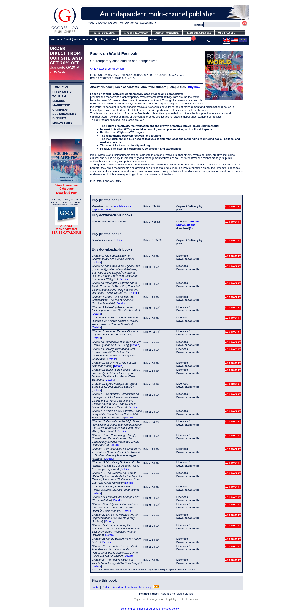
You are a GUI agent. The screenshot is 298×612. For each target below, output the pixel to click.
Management (63, 122)
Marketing (61, 105)
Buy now (194, 87)
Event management (152, 599)
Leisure (58, 101)
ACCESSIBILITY (148, 23)
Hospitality (62, 92)
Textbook (183, 599)
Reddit (106, 587)
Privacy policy (170, 608)
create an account (84, 39)
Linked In (117, 587)
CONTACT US (131, 23)
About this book (101, 87)
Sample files (177, 87)
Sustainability (64, 114)
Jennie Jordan (116, 68)
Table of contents (127, 87)
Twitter (95, 587)
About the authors (154, 87)
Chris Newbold (98, 68)
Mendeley (145, 587)
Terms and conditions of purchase (139, 608)
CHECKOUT (102, 23)
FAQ (121, 23)
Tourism (59, 96)
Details (117, 240)
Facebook (131, 587)
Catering (60, 109)
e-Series (59, 118)
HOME (91, 23)
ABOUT (113, 23)
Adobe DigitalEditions (187, 223)
